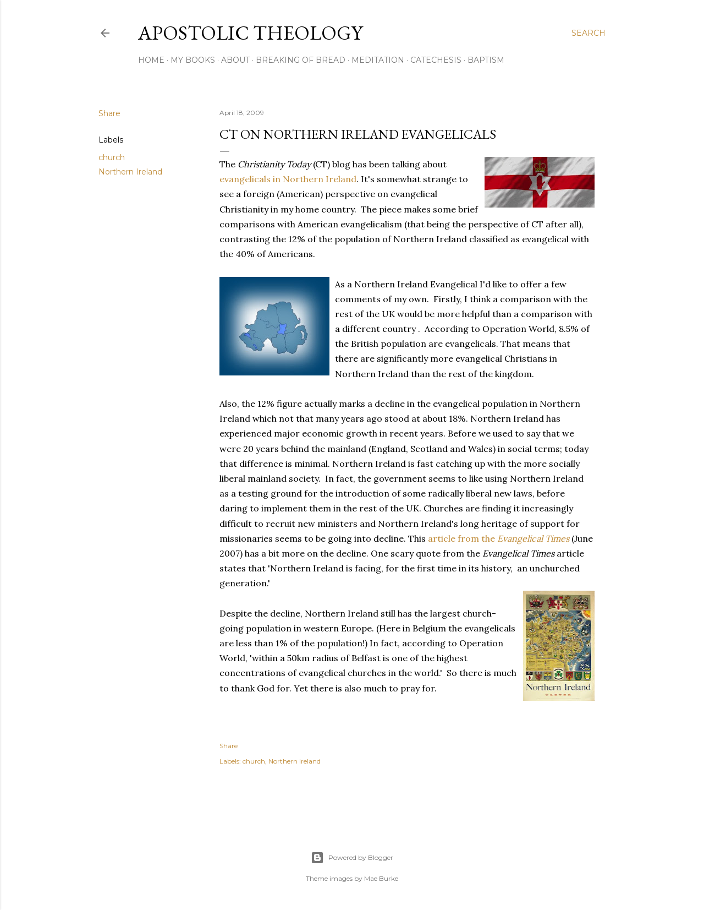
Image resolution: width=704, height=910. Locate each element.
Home (151, 60)
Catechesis (435, 60)
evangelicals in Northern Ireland (287, 178)
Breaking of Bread (300, 60)
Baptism (486, 60)
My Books (192, 60)
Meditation (377, 60)
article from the (498, 538)
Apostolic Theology (250, 33)
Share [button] (109, 113)
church (111, 157)
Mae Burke (381, 878)
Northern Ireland (130, 172)
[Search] (588, 33)
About (235, 60)
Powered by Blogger (352, 857)
